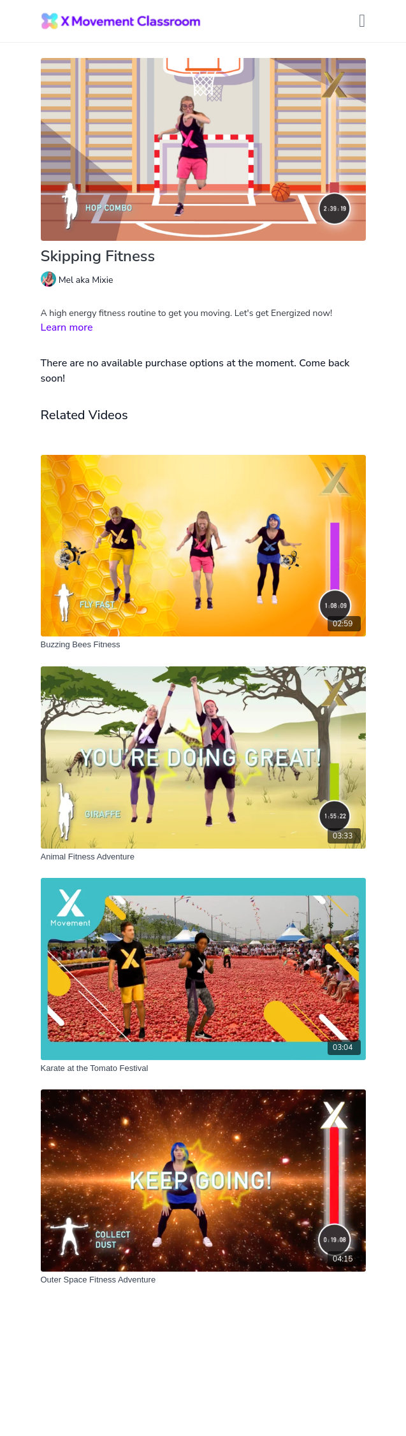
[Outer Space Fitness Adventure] (203, 1280)
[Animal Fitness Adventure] (203, 857)
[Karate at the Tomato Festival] (203, 1068)
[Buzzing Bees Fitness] (203, 644)
